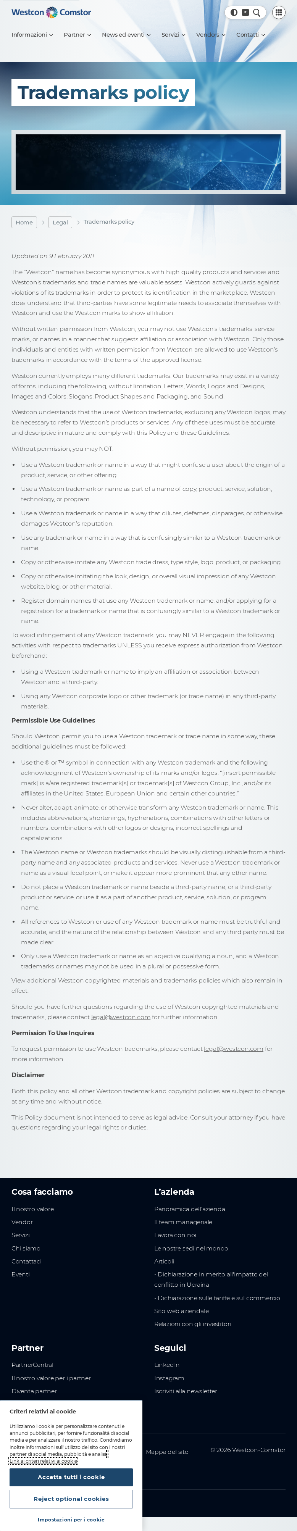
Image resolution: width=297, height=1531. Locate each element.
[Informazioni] (32, 35)
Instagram (169, 1378)
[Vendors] (210, 35)
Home (24, 222)
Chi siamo (25, 1248)
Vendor (22, 1222)
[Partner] (77, 35)
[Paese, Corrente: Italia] (245, 12)
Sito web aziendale (181, 1311)
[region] (71, 1465)
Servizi (20, 1235)
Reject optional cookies (71, 1499)
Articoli (164, 1261)
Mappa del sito (167, 1451)
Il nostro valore (32, 1209)
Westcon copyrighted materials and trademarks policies (139, 980)
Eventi (20, 1274)
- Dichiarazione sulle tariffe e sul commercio (217, 1298)
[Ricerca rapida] (256, 12)
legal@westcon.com (120, 1017)
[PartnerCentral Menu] (279, 12)
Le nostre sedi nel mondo (191, 1248)
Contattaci (26, 1261)
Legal (60, 222)
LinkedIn (167, 1364)
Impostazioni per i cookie (71, 1520)
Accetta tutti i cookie (71, 1477)
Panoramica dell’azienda (189, 1209)
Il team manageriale (183, 1222)
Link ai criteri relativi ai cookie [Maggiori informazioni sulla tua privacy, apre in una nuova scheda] (43, 1461)
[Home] (51, 12)
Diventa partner (34, 1391)
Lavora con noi (175, 1235)
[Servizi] (173, 35)
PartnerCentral (32, 1364)
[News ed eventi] (126, 35)
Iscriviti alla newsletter (185, 1391)
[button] (234, 12)
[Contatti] (250, 35)
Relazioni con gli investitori (192, 1324)
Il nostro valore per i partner (51, 1378)
